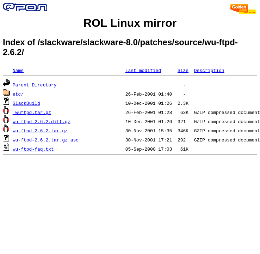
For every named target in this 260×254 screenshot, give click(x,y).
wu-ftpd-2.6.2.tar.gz (40, 130)
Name (18, 70)
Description (209, 70)
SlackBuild (26, 103)
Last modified (143, 70)
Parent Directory (35, 84)
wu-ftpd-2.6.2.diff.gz (41, 121)
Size (183, 70)
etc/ (18, 94)
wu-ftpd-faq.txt (33, 149)
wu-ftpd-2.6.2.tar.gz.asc (46, 140)
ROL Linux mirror (130, 23)
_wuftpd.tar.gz (32, 112)
